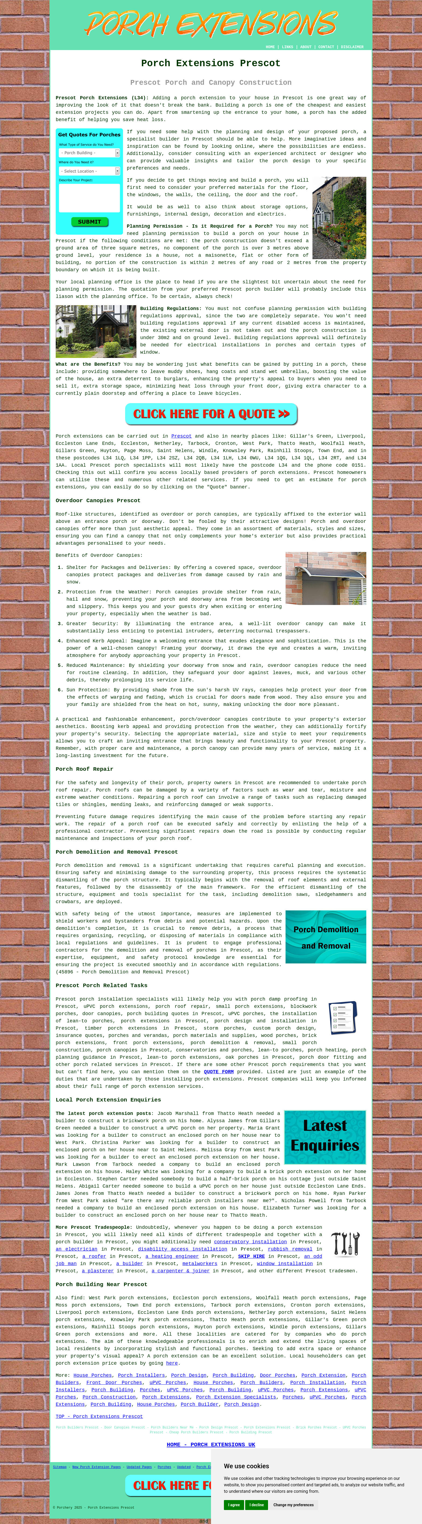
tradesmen (342, 1271)
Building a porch (239, 105)
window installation (285, 1263)
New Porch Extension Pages (96, 1467)
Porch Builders (262, 1382)
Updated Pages (139, 1467)
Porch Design (188, 1375)
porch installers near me (232, 1200)
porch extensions (284, 472)
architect (303, 153)
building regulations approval (183, 323)
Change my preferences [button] (293, 1505)
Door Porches (277, 1375)
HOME (270, 47)
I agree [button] (234, 1505)
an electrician (76, 1249)
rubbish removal (290, 1249)
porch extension (203, 98)
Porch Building (233, 1375)
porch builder (265, 289)
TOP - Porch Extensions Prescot (99, 1416)
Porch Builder (200, 1404)
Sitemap (59, 1467)
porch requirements (298, 1064)
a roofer (94, 1256)
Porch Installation (317, 1382)
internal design (186, 214)
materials (251, 187)
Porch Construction (109, 1397)
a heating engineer (172, 1256)
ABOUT (306, 47)
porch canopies (117, 1050)
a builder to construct (126, 1128)
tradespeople (243, 1234)
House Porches (92, 1375)
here (172, 1363)
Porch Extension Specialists (236, 1397)
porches (206, 950)
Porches (150, 1390)
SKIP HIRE (251, 1256)
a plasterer (98, 1271)
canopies (225, 514)
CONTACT (326, 47)
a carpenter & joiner (181, 1271)
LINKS (287, 47)
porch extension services (166, 1086)
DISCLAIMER (352, 47)
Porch (63, 436)
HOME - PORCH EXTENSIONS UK (211, 1444)
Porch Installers (141, 1375)
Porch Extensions (324, 1390)
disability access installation (182, 1249)
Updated (184, 1467)
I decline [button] (256, 1505)
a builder (129, 1263)
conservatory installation (250, 1242)
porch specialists (140, 465)
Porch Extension (323, 1375)
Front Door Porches (114, 1382)
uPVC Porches (168, 1382)
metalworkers (199, 1263)
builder (169, 139)
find (76, 1298)
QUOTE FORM (219, 1072)
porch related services (105, 1064)
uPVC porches (245, 1013)
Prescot (181, 436)
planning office (110, 282)
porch (338, 364)
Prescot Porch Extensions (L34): (102, 98)
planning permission (171, 233)
